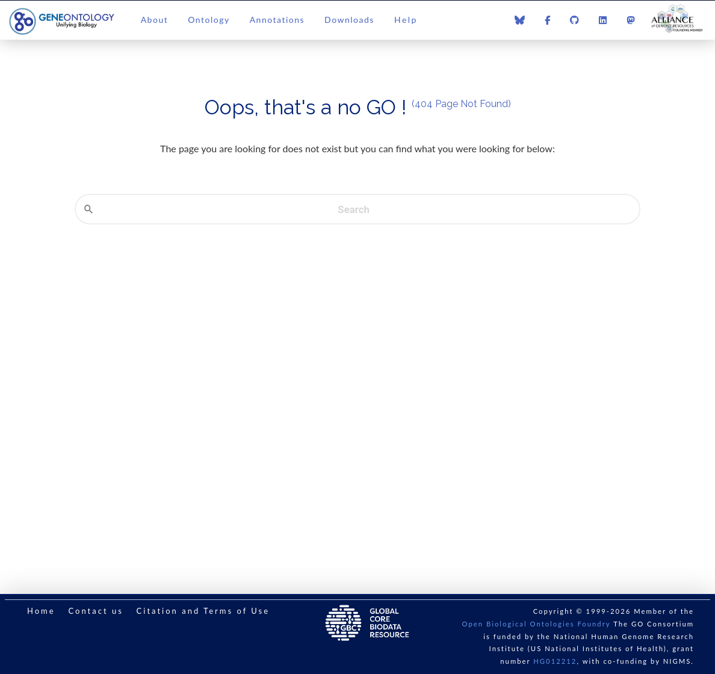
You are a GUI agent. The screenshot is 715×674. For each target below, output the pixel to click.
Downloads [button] (349, 19)
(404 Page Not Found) (461, 104)
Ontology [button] (208, 19)
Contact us (95, 611)
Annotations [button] (277, 19)
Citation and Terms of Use (203, 611)
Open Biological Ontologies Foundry (536, 624)
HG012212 (555, 661)
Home (41, 611)
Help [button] (406, 19)
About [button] (155, 19)
